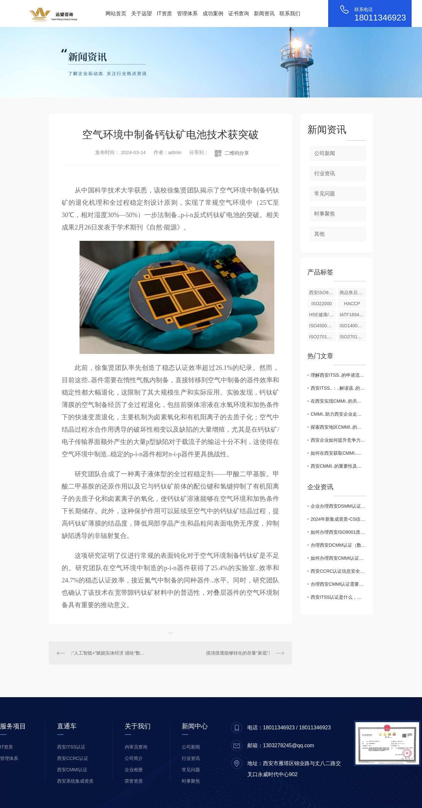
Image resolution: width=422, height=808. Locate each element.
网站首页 (116, 13)
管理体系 (187, 13)
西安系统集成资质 (75, 781)
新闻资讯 (264, 13)
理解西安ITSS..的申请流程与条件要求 (338, 375)
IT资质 (164, 13)
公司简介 (134, 758)
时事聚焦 (324, 213)
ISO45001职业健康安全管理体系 (322, 325)
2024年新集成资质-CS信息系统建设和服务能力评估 (338, 519)
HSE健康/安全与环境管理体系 (322, 314)
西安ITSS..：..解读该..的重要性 (338, 388)
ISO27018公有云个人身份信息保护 (353, 336)
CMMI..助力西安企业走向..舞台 (338, 414)
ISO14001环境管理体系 (353, 325)
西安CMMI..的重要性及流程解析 (338, 466)
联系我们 (289, 13)
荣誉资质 (134, 781)
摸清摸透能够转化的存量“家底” (237, 653)
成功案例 (213, 13)
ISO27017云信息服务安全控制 (322, 336)
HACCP (352, 303)
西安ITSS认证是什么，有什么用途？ (338, 597)
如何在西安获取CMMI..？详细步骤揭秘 (338, 453)
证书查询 (238, 13)
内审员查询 (136, 746)
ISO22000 (321, 303)
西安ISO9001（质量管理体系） (322, 292)
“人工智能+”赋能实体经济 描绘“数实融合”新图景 (110, 653)
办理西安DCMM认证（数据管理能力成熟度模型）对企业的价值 (338, 545)
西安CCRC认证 (72, 758)
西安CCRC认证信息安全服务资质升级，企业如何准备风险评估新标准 (338, 571)
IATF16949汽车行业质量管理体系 (353, 314)
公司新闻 (324, 153)
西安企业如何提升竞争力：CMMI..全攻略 (338, 440)
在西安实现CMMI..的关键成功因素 (338, 401)
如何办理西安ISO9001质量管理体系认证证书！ (338, 532)
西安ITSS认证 (71, 746)
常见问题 (324, 193)
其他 (319, 234)
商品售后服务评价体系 (353, 292)
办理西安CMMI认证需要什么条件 (338, 584)
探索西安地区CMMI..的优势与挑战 (338, 427)
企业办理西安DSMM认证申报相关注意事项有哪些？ (338, 506)
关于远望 (141, 13)
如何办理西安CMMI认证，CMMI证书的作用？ (338, 558)
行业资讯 (324, 173)
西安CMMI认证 (72, 769)
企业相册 (134, 769)
